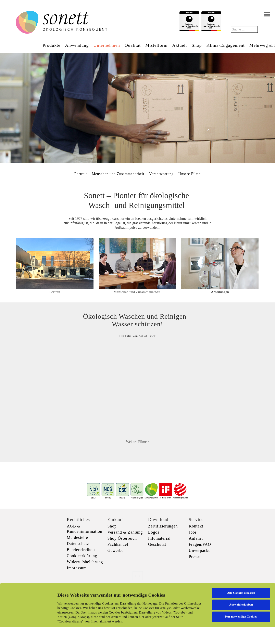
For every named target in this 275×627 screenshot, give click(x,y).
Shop (197, 45)
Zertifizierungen (163, 526)
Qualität (133, 45)
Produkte (51, 45)
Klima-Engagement (225, 45)
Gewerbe (116, 550)
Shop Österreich (122, 538)
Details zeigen (210, 619)
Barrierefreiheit (81, 549)
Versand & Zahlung (125, 532)
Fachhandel (118, 544)
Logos (153, 532)
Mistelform (156, 45)
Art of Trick (147, 336)
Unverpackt (199, 550)
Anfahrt (196, 538)
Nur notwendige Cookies (241, 585)
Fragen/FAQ (200, 544)
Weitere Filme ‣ (137, 442)
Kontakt (196, 526)
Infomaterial (159, 538)
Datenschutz (78, 543)
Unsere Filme (189, 174)
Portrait (80, 174)
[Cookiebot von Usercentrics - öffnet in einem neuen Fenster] (26, 619)
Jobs (193, 532)
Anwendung (77, 45)
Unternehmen (106, 45)
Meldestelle (77, 537)
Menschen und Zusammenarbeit (118, 174)
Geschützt (157, 544)
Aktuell (179, 45)
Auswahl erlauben (241, 573)
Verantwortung (161, 174)
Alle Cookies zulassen (241, 562)
